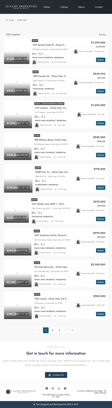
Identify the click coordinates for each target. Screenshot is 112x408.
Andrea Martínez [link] (43, 62)
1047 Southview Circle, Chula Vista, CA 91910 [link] (57, 235)
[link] (16, 51)
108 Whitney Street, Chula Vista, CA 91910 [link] (55, 139)
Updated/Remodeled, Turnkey (53, 104)
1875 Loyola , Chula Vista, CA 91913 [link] (52, 298)
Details (101, 59)
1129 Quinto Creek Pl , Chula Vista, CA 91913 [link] (55, 44)
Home (11, 20)
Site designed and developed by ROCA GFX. (57, 404)
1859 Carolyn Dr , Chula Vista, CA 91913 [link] (53, 76)
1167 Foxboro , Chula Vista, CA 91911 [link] (54, 107)
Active (34, 41)
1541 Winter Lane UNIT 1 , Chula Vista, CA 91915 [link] (57, 204)
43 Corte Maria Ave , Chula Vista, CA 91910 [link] (56, 267)
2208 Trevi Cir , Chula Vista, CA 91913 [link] (54, 172)
